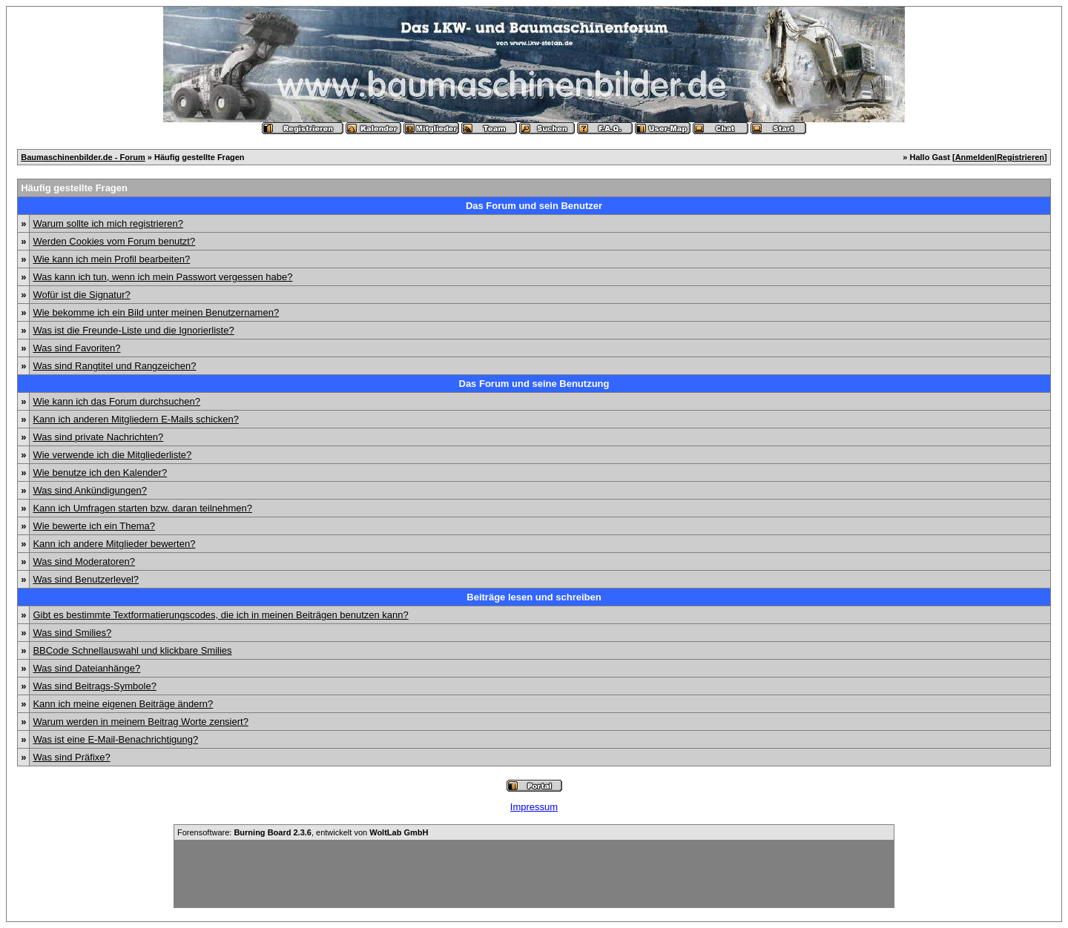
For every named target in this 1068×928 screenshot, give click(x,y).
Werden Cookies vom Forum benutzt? (114, 241)
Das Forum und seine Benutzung (534, 383)
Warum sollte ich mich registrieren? (108, 223)
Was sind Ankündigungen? (89, 490)
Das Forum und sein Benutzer (534, 205)
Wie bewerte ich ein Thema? (94, 525)
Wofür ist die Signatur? (81, 294)
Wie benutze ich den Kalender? (100, 472)
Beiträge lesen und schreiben (534, 597)
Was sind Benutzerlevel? (86, 579)
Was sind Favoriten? (76, 348)
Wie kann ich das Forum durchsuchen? (116, 401)
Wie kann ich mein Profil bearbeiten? (111, 259)
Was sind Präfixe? (71, 757)
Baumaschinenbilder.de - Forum (83, 157)
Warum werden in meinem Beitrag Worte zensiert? (140, 721)
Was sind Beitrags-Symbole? (94, 686)
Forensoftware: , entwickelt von (302, 832)
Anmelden (975, 157)
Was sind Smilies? (72, 632)
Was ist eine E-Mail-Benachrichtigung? (115, 739)
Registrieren (1020, 157)
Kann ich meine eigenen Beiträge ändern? (123, 703)
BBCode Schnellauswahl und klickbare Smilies (132, 650)
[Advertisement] (534, 874)
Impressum (534, 806)
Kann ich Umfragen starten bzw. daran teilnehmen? (142, 508)
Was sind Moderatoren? (84, 561)
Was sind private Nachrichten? (98, 437)
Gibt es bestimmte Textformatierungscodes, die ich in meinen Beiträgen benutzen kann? (220, 614)
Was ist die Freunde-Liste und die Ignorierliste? (133, 330)
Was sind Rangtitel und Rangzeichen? (114, 365)
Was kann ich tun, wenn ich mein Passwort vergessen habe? (162, 276)
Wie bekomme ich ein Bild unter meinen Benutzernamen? (156, 312)
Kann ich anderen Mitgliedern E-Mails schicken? (135, 419)
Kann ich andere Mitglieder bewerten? (114, 543)
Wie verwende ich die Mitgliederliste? (112, 454)
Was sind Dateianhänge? (86, 668)
